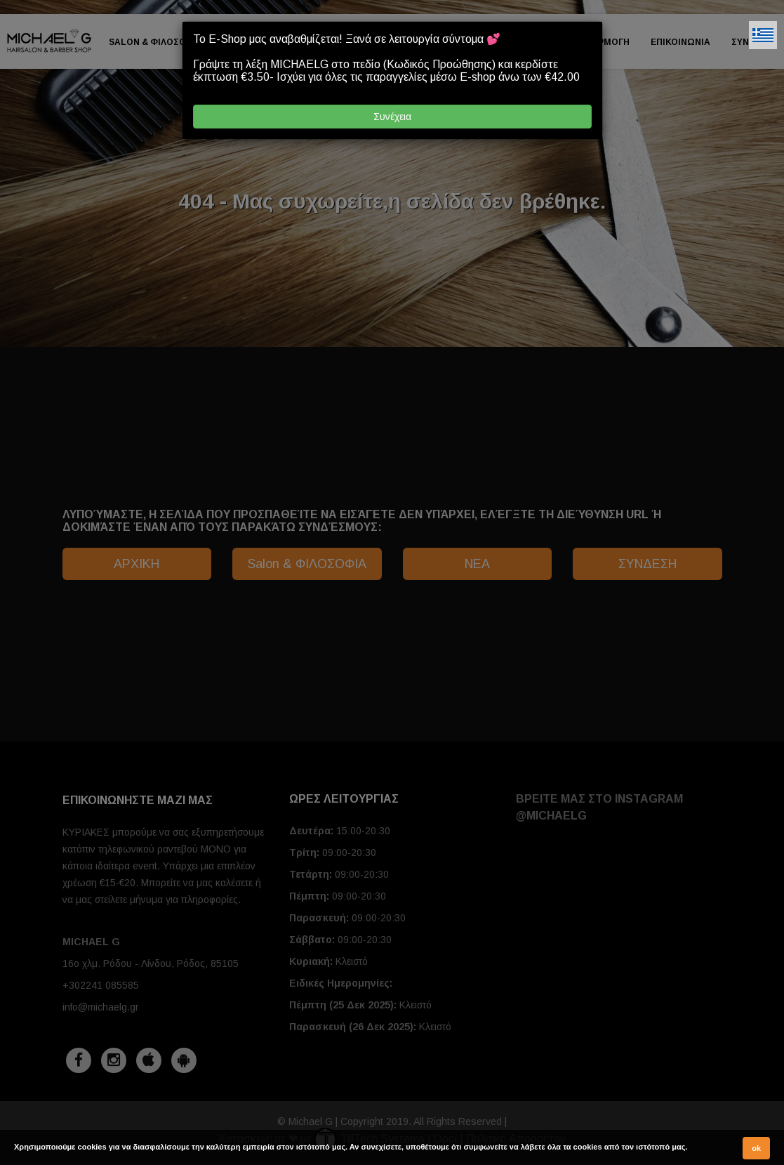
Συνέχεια (392, 116)
